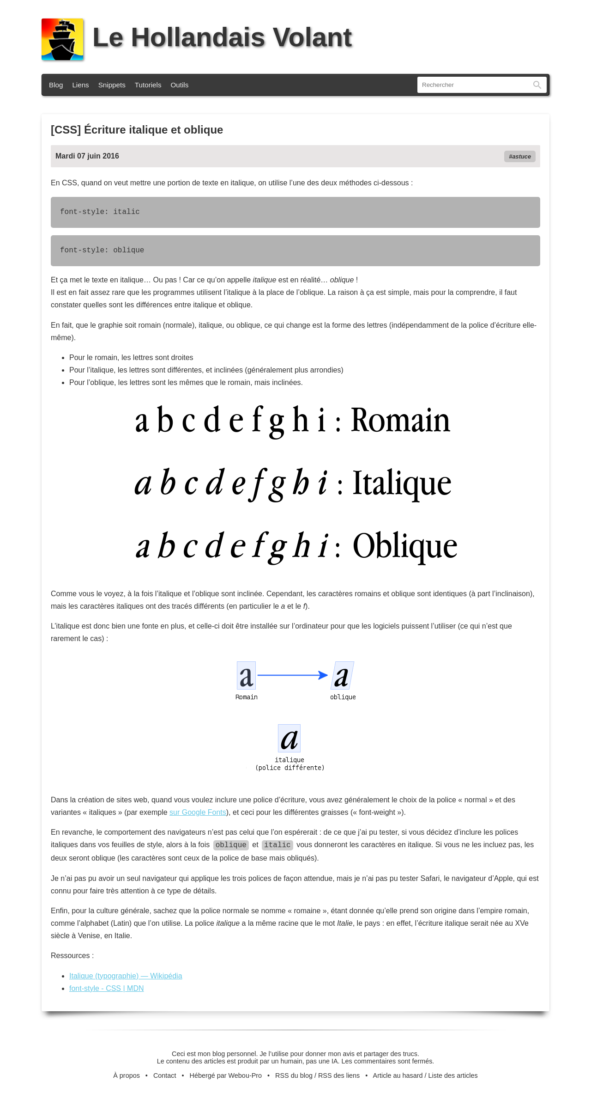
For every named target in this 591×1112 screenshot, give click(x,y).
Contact (164, 1074)
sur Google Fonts (197, 812)
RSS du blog (294, 1074)
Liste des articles (453, 1074)
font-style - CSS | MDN (106, 987)
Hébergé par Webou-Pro (226, 1074)
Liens (80, 85)
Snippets (112, 85)
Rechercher (537, 85)
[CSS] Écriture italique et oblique (137, 129)
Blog (56, 85)
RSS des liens (339, 1074)
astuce (521, 156)
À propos (126, 1074)
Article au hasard (398, 1074)
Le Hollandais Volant (197, 37)
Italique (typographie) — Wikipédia (125, 975)
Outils (180, 85)
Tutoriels (148, 85)
